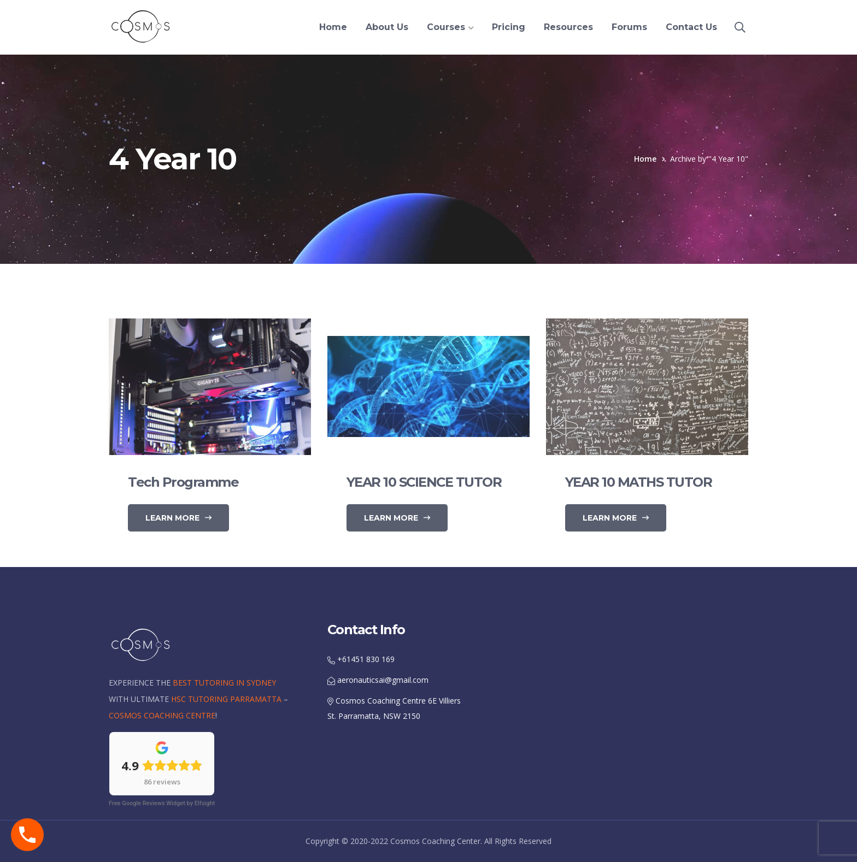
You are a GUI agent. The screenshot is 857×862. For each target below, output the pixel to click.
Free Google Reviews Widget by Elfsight (162, 803)
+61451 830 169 (361, 659)
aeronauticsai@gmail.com (377, 680)
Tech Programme (183, 482)
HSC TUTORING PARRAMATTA (226, 699)
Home (645, 158)
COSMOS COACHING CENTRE (162, 715)
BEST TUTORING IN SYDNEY (224, 682)
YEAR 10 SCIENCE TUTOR (424, 482)
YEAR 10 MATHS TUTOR (638, 482)
